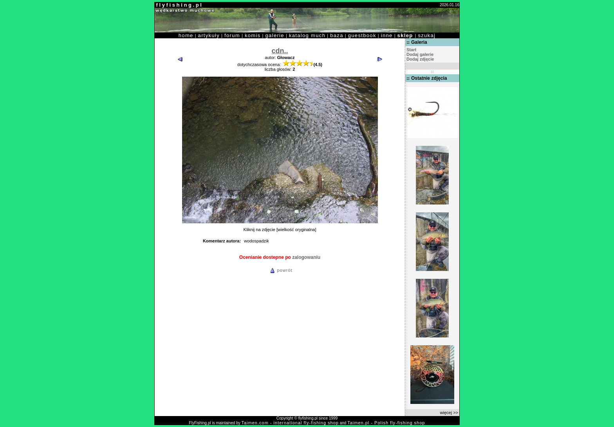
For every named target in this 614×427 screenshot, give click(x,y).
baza (336, 35)
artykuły (209, 35)
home (186, 35)
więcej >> (449, 412)
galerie (274, 35)
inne (387, 35)
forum (232, 35)
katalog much (307, 35)
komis (253, 35)
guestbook (362, 35)
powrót (280, 270)
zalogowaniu (306, 257)
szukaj (426, 35)
